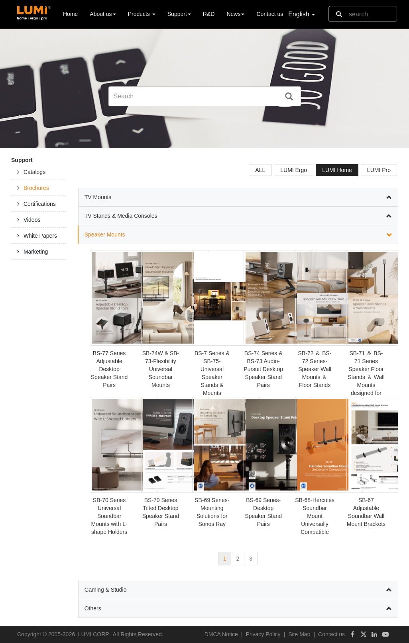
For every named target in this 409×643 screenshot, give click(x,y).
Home (70, 13)
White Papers (40, 236)
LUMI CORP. (94, 634)
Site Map (299, 634)
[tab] (38, 172)
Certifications (40, 204)
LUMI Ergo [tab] (293, 170)
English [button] (301, 14)
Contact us (269, 14)
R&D (209, 14)
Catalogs (34, 172)
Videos (32, 220)
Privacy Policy (263, 634)
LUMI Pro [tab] (379, 170)
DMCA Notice (221, 634)
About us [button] (103, 14)
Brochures (36, 188)
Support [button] (179, 14)
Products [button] (141, 14)
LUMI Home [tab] (337, 170)
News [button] (235, 14)
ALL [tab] (260, 170)
